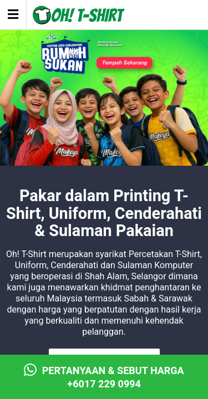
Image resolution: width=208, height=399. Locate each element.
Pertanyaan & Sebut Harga (104, 377)
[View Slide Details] (104, 109)
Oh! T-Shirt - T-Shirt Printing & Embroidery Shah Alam (79, 15)
